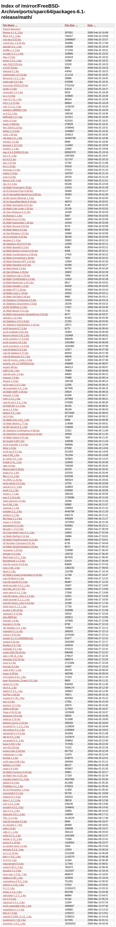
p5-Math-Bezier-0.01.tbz (16, 311)
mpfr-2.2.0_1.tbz (12, 399)
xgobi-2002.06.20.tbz (14, 652)
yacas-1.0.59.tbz (12, 522)
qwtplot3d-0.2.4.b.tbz (14, 733)
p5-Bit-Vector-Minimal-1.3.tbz (18, 198)
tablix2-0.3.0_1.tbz (13, 691)
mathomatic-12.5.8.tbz (15, 75)
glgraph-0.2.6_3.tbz (13, 849)
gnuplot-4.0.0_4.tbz (13, 807)
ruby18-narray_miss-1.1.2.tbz (18, 596)
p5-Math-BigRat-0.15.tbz (16, 536)
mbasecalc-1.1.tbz (13, 754)
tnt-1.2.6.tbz (9, 166)
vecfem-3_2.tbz (11, 515)
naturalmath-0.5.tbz (13, 863)
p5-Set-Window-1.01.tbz (16, 233)
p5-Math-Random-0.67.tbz (17, 265)
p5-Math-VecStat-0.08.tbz (16, 296)
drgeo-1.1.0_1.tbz (12, 892)
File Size (69, 25)
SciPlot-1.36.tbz (11, 694)
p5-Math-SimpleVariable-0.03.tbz (20, 546)
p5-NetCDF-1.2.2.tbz (14, 406)
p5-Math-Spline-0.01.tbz (16, 437)
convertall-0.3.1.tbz (13, 793)
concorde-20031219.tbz (15, 85)
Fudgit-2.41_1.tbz (12, 462)
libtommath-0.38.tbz (13, 469)
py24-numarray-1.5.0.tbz (16, 346)
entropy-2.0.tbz (11, 142)
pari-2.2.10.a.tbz (11, 497)
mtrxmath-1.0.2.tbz (13, 92)
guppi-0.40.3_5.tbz (13, 867)
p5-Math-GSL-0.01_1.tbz (16, 420)
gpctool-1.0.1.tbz (12, 705)
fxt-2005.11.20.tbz (12, 480)
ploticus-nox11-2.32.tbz (15, 723)
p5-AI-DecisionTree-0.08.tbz (18, 191)
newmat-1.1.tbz (11, 508)
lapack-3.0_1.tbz (12, 413)
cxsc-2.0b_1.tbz (11, 568)
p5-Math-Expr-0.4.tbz (14, 219)
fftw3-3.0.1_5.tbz (12, 36)
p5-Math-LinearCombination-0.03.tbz (22, 575)
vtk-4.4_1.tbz (10, 687)
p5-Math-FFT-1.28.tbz (14, 289)
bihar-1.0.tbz (9, 448)
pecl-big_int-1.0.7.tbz (14, 589)
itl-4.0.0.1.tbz (10, 860)
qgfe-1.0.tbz (9, 828)
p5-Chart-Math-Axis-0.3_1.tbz (19, 532)
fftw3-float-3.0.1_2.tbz (14, 557)
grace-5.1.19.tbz (11, 842)
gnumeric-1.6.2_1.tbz (14, 923)
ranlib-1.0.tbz (10, 89)
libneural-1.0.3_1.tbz (14, 78)
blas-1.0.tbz (9, 57)
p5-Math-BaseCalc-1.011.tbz (18, 282)
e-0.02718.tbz (10, 68)
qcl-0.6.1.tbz (9, 159)
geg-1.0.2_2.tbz (11, 811)
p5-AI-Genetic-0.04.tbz (15, 237)
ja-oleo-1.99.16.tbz (13, 610)
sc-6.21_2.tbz (10, 113)
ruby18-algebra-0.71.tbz (16, 353)
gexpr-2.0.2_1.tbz (12, 60)
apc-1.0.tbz (9, 701)
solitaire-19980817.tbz (15, 110)
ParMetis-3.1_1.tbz (13, 786)
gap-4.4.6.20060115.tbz (15, 152)
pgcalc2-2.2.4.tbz (12, 870)
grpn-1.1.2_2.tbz (12, 800)
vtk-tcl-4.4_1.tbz (11, 737)
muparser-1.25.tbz (13, 550)
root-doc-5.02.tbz (12, 39)
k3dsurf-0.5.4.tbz (12, 797)
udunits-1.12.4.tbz (12, 318)
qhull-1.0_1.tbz (11, 490)
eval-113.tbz (9, 177)
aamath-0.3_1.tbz (12, 46)
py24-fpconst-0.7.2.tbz (15, 328)
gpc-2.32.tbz (9, 163)
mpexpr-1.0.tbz (11, 377)
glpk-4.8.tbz (9, 465)
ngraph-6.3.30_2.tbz (13, 698)
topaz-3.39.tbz (10, 673)
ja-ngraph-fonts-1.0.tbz (15, 846)
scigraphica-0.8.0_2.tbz (15, 881)
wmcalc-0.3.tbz (11, 666)
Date (90, 25)
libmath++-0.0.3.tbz (13, 529)
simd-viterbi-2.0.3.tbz (14, 483)
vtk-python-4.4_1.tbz (14, 730)
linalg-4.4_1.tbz (11, 472)
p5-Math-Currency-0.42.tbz (17, 772)
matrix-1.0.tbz (10, 173)
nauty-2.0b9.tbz (11, 124)
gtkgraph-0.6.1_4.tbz (14, 814)
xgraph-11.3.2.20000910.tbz (18, 638)
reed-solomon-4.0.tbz (14, 501)
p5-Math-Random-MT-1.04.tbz (19, 261)
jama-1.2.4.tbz (10, 409)
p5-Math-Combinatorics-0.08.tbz (20, 254)
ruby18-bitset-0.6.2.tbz (15, 349)
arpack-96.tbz (10, 367)
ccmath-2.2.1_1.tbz (13, 53)
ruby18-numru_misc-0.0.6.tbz (18, 603)
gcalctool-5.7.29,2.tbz (14, 920)
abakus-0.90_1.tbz (13, 878)
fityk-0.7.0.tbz (10, 913)
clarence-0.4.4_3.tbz (14, 902)
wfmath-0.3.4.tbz (12, 554)
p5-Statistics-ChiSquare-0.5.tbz (19, 300)
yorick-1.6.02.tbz (12, 635)
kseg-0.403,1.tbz (12, 744)
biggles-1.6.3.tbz (12, 765)
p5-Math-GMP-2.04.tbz (15, 392)
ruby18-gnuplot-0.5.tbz (15, 821)
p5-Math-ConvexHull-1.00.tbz (18, 258)
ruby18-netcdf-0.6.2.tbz (15, 582)
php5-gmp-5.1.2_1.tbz (15, 606)
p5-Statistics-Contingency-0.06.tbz (21, 430)
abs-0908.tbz (10, 617)
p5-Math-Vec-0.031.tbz (15, 775)
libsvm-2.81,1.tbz (12, 180)
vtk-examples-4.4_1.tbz (15, 388)
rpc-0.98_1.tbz (10, 504)
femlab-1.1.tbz (10, 758)
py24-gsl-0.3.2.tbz (12, 451)
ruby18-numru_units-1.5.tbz (17, 360)
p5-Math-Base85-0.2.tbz (16, 247)
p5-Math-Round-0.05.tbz (16, 226)
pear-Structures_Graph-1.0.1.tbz (20, 680)
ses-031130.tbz (11, 747)
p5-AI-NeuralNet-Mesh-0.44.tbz (19, 201)
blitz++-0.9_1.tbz (12, 856)
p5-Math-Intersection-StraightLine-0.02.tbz (25, 314)
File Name (8, 25)
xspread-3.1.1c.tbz (13, 631)
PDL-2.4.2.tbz (10, 818)
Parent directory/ (12, 29)
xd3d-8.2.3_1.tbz (12, 835)
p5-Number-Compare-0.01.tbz (19, 543)
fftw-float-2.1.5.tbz (12, 518)
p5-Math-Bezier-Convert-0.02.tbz (20, 251)
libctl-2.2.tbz (9, 571)
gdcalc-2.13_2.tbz (12, 839)
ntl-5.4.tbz (8, 416)
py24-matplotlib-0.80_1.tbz (17, 906)
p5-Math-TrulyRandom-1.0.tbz (19, 279)
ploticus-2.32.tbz (12, 719)
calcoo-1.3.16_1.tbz (13, 885)
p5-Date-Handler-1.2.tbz (16, 286)
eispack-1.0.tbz (11, 395)
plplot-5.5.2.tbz (11, 684)
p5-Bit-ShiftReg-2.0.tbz (15, 307)
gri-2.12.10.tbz (10, 853)
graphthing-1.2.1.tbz (13, 909)
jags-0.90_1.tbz (11, 455)
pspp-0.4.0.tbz (10, 768)
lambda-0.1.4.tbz (12, 240)
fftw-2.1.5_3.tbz (11, 476)
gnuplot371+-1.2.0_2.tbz (16, 726)
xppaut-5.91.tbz (11, 642)
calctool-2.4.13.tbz (13, 613)
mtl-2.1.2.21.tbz (11, 103)
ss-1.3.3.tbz (9, 96)
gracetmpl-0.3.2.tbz (13, 525)
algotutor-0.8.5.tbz (12, 716)
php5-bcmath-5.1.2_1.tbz (16, 599)
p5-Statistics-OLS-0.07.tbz (17, 244)
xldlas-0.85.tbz (10, 709)
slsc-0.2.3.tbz (10, 184)
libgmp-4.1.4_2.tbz (13, 32)
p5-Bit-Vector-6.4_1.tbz (15, 427)
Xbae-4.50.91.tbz (12, 712)
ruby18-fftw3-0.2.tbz (13, 578)
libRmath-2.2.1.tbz (13, 117)
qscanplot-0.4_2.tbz (13, 740)
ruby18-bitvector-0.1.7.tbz (16, 356)
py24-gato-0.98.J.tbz (14, 761)
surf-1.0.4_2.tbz (11, 804)
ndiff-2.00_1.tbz (11, 370)
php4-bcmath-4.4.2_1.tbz (16, 585)
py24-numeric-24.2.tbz (15, 342)
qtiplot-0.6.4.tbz (11, 782)
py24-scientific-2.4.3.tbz (15, 444)
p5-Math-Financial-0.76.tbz (17, 187)
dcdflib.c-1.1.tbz (11, 50)
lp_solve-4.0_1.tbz (13, 459)
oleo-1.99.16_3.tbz (13, 656)
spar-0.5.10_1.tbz (12, 99)
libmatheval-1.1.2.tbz (14, 561)
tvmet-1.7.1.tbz (11, 494)
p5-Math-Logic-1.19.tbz (15, 293)
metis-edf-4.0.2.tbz (13, 82)
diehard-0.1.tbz (11, 71)
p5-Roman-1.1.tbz (12, 215)
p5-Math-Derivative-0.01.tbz (18, 205)
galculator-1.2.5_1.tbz (14, 895)
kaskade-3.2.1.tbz (12, 649)
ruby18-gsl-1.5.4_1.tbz (15, 402)
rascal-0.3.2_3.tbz (12, 487)
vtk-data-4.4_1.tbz (12, 138)
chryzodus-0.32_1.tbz (14, 677)
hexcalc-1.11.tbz (12, 624)
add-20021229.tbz (12, 64)
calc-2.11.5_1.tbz (12, 106)
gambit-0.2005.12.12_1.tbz (17, 916)
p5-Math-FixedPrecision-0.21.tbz (20, 539)
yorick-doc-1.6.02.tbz (14, 43)
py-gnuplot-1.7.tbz (12, 825)
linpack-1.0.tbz (10, 381)
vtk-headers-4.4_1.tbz (14, 628)
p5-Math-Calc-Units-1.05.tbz (18, 208)
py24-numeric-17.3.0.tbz (16, 339)
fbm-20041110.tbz (12, 127)
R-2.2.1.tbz (9, 888)
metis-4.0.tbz (10, 120)
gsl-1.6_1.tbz (10, 155)
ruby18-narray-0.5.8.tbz (15, 564)
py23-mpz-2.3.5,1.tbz (14, 385)
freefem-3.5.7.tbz (12, 645)
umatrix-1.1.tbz (11, 148)
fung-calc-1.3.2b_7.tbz (15, 874)
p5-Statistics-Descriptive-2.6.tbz (20, 303)
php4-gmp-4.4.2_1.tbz (15, 592)
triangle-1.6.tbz (11, 620)
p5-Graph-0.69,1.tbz (13, 441)
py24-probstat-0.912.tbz (15, 332)
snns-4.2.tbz (9, 663)
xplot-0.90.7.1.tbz (12, 670)
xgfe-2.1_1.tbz (10, 832)
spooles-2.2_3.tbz (12, 511)
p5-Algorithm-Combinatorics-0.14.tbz (22, 434)
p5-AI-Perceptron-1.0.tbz (16, 789)
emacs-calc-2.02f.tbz (14, 751)
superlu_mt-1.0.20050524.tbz (18, 363)
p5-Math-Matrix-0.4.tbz (15, 229)
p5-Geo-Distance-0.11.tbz (17, 212)
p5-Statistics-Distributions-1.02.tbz (21, 325)
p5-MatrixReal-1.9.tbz (14, 268)
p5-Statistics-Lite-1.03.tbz (16, 275)
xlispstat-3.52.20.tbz (13, 659)
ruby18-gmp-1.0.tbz (13, 374)
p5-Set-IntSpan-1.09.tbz (16, 272)
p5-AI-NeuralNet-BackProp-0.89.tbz (22, 194)
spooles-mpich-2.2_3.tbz (16, 779)
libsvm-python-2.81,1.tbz (16, 335)
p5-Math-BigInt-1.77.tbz (15, 423)
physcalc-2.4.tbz (11, 170)
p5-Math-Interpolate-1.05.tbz (18, 222)
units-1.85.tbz (10, 134)
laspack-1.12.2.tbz (13, 145)
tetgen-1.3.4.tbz (11, 131)
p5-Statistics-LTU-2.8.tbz (16, 321)
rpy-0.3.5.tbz (9, 899)
